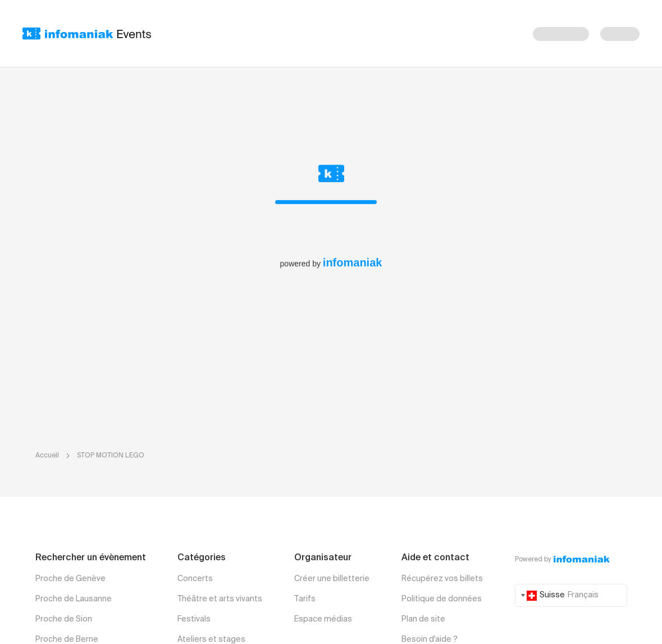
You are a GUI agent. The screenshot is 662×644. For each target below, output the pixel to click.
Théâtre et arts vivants (219, 599)
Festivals (194, 619)
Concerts (195, 579)
